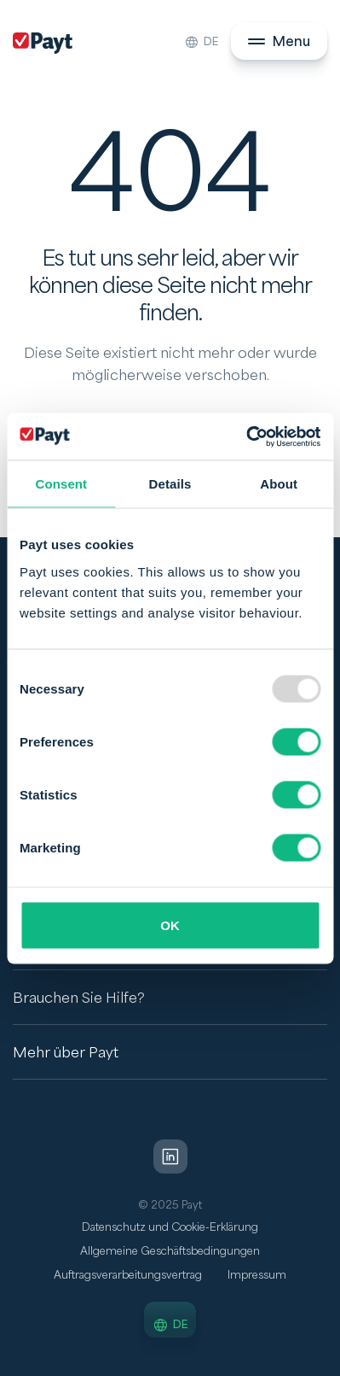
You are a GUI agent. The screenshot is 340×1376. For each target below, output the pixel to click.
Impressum (257, 1275)
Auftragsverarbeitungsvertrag (128, 1275)
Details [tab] (170, 484)
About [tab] (278, 484)
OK (170, 924)
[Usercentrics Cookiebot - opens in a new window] (245, 436)
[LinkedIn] (170, 1156)
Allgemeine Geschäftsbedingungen (170, 1251)
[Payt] (42, 43)
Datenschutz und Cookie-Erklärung (170, 1227)
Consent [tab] (61, 484)
